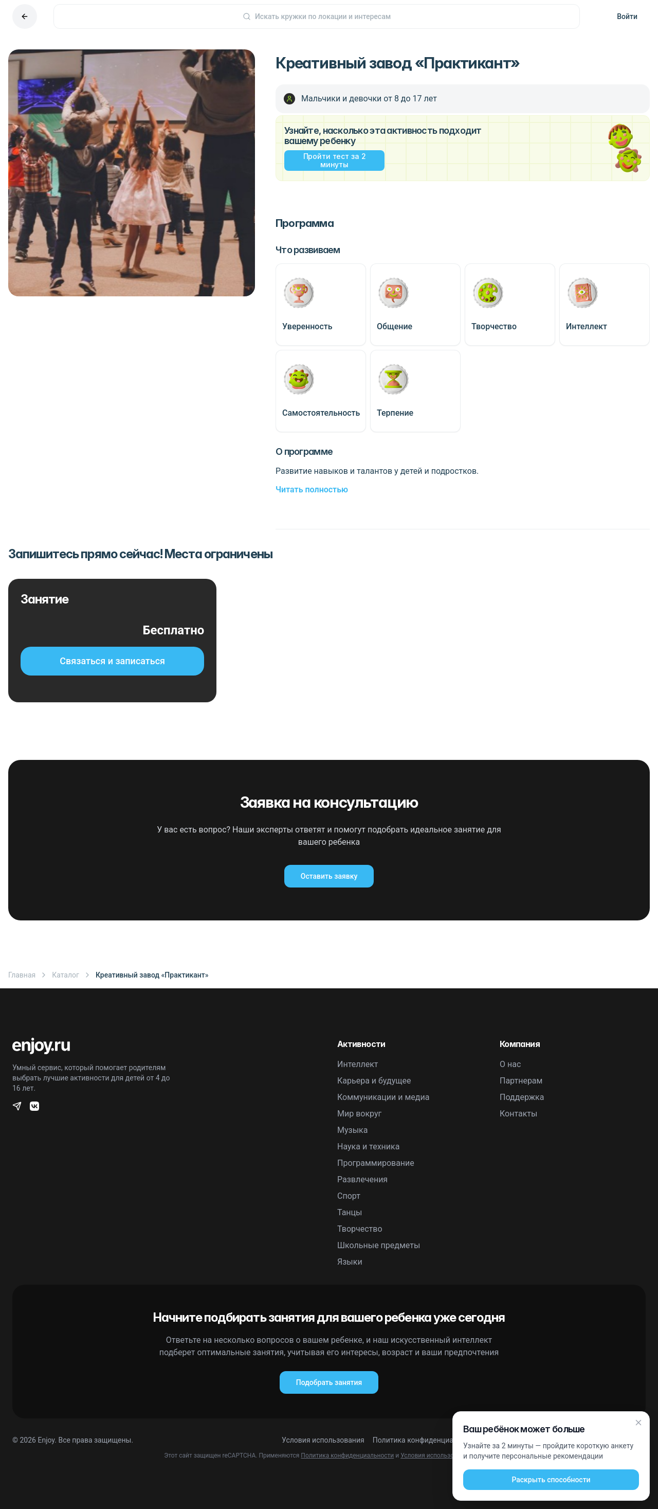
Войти (627, 16)
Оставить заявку (329, 876)
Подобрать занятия (329, 1382)
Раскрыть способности (550, 1480)
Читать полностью (312, 489)
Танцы (349, 1212)
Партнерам (521, 1081)
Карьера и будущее (374, 1081)
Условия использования (323, 1440)
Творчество (359, 1229)
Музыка (352, 1130)
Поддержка (522, 1097)
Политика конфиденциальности (427, 1440)
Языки (349, 1262)
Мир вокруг (359, 1114)
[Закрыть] (638, 1423)
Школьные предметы (378, 1245)
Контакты (518, 1114)
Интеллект (357, 1064)
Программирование (375, 1163)
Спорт (348, 1196)
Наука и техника (368, 1146)
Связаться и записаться (112, 660)
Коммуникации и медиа (383, 1097)
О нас (510, 1064)
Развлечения (362, 1179)
